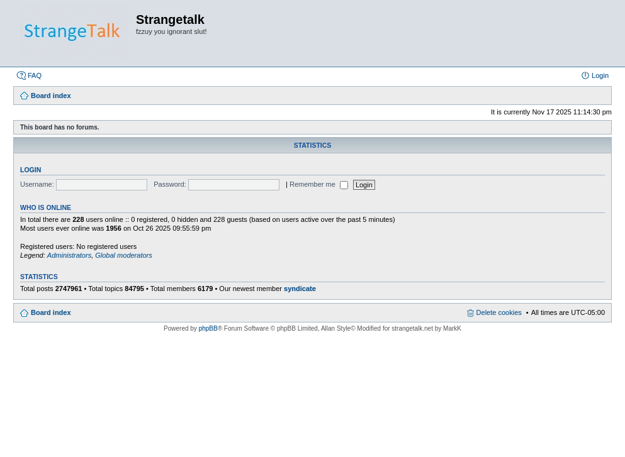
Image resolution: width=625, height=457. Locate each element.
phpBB (208, 328)
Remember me (319, 184)
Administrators (69, 255)
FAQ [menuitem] (35, 75)
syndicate (300, 288)
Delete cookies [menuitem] (499, 312)
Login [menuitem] (600, 75)
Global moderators (123, 255)
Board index (51, 312)
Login (30, 169)
